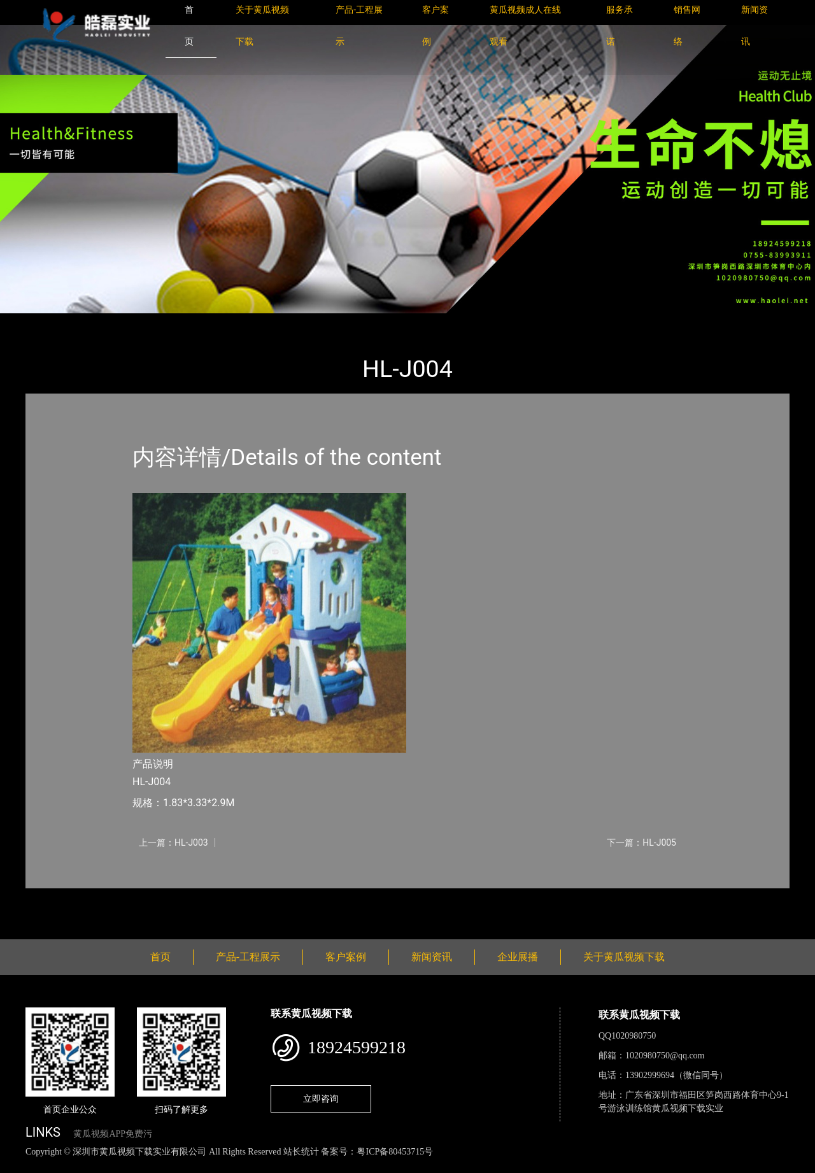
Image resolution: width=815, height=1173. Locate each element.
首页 (47, 321)
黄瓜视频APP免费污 (112, 1134)
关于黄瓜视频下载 (624, 956)
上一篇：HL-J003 (173, 842)
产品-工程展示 (102, 321)
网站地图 (19, 1165)
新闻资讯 (431, 956)
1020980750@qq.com (665, 1055)
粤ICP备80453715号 (395, 1151)
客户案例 (345, 956)
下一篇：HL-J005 (641, 842)
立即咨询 (321, 1098)
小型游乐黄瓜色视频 (189, 321)
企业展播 (517, 956)
